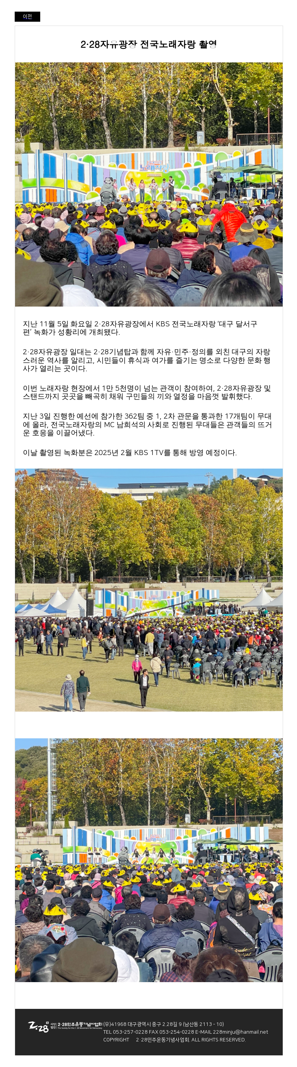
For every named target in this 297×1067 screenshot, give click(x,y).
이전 (27, 16)
